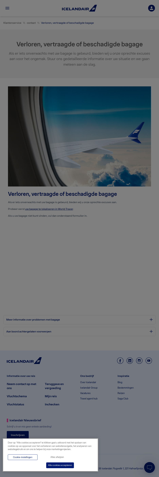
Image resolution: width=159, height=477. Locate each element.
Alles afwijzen (57, 457)
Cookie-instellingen (22, 457)
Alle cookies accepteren (60, 465)
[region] (50, 455)
